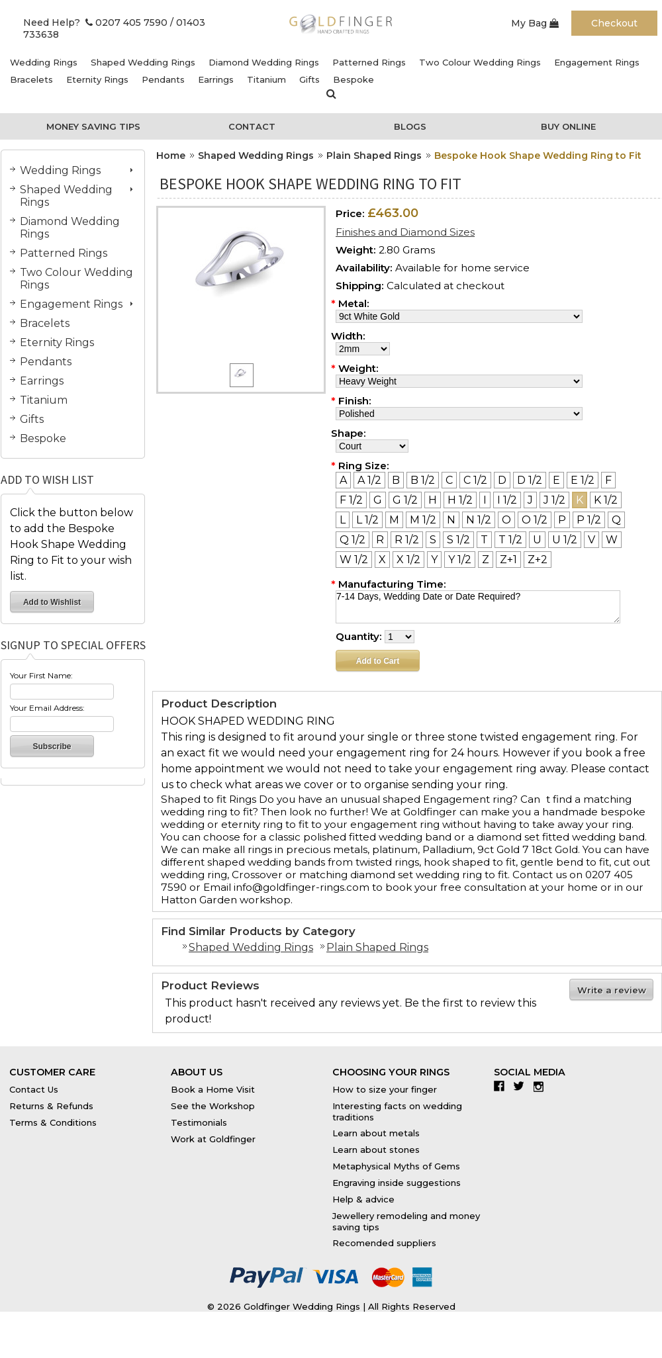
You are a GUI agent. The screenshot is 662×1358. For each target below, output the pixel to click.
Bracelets (31, 79)
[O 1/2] (534, 520)
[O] (506, 520)
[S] (433, 539)
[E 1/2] (582, 480)
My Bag (535, 23)
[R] (380, 539)
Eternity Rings (97, 79)
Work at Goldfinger (213, 1139)
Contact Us (33, 1089)
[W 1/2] (354, 559)
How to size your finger (384, 1089)
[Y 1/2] (459, 559)
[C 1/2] (475, 480)
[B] (396, 480)
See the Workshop (213, 1106)
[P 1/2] (589, 520)
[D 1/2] (529, 480)
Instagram (542, 1086)
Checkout (614, 23)
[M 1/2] (423, 520)
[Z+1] (508, 559)
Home (170, 155)
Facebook (502, 1086)
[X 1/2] (408, 559)
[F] (608, 480)
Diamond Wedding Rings (264, 62)
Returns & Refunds (51, 1106)
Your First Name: (41, 675)
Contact (251, 126)
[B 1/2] (422, 480)
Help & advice (363, 1199)
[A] (343, 480)
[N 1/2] (478, 520)
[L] (343, 520)
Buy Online (568, 126)
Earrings (216, 79)
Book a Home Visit (213, 1089)
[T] (484, 539)
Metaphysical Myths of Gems (396, 1166)
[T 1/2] (510, 539)
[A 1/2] (369, 480)
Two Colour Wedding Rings (480, 62)
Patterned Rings (369, 62)
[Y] (434, 559)
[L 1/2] (367, 520)
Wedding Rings (43, 62)
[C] (449, 480)
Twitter (522, 1086)
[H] (432, 500)
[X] (382, 559)
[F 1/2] (351, 500)
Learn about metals (376, 1133)
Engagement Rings (596, 62)
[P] (562, 520)
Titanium (266, 79)
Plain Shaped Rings (374, 155)
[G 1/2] (405, 500)
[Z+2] (537, 559)
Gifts (309, 79)
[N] (451, 520)
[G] (377, 500)
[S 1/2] (458, 539)
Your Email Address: (47, 708)
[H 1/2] (460, 500)
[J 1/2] (554, 500)
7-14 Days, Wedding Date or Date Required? (478, 606)
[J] (530, 500)
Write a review (611, 990)
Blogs (410, 126)
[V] (591, 539)
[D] (502, 480)
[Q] (616, 520)
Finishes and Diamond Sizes (405, 232)
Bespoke (353, 79)
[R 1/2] (407, 539)
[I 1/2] (507, 500)
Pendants (163, 79)
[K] (579, 500)
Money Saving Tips (93, 126)
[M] (394, 520)
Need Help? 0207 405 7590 (95, 22)
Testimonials (199, 1122)
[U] (537, 539)
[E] (556, 480)
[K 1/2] (606, 500)
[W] (612, 539)
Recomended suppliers (384, 1243)
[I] (485, 500)
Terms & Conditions (53, 1122)
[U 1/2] (564, 539)
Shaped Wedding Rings (143, 62)
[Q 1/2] (352, 539)
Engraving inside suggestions (396, 1182)
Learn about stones (376, 1149)
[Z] (485, 559)
